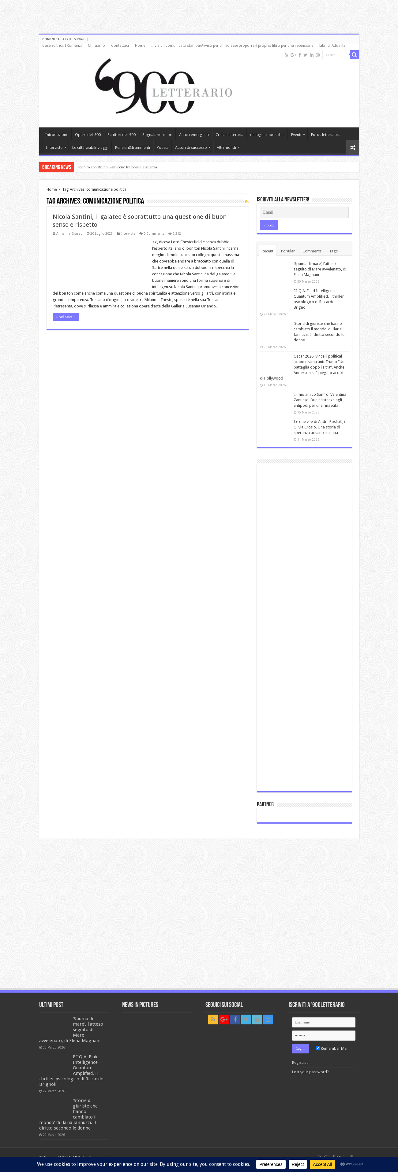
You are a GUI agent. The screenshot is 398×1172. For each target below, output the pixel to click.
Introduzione (56, 134)
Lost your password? (310, 1072)
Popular (288, 251)
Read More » (66, 317)
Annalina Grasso (69, 234)
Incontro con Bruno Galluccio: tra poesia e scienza (117, 167)
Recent (267, 251)
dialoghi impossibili (267, 134)
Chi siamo (96, 45)
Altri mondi (226, 147)
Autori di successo (191, 147)
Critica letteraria (229, 134)
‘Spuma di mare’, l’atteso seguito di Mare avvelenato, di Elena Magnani (320, 269)
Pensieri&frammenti (132, 147)
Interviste (54, 147)
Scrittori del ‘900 (121, 134)
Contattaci (120, 45)
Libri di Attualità (332, 45)
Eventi (296, 134)
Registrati (300, 1062)
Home (140, 45)
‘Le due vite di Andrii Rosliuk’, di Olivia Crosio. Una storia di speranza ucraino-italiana (320, 427)
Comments (311, 251)
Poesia (162, 147)
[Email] (304, 212)
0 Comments (154, 234)
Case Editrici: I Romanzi (62, 45)
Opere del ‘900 (88, 134)
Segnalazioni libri (157, 134)
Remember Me (331, 1048)
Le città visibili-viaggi (90, 147)
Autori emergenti (194, 134)
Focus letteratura (325, 134)
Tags (333, 251)
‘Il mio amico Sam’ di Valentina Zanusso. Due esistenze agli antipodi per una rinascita (320, 400)
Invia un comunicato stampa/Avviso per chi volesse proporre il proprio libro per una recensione (232, 45)
